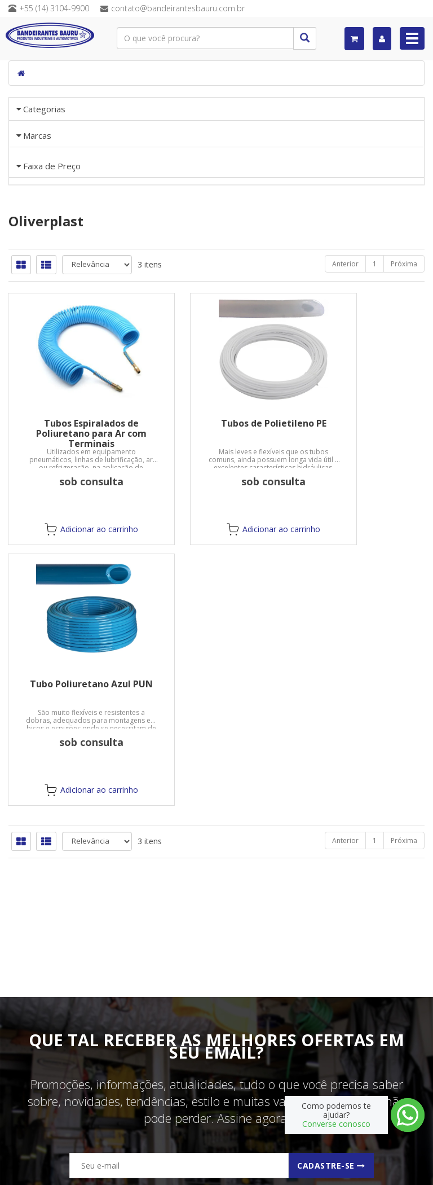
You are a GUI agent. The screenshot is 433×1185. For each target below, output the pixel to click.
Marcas (37, 172)
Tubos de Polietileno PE (216, 552)
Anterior (345, 393)
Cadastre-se (331, 1165)
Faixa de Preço (52, 261)
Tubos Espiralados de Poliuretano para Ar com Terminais (72, 562)
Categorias (44, 109)
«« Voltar (41, 229)
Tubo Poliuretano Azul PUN (360, 552)
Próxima (404, 393)
